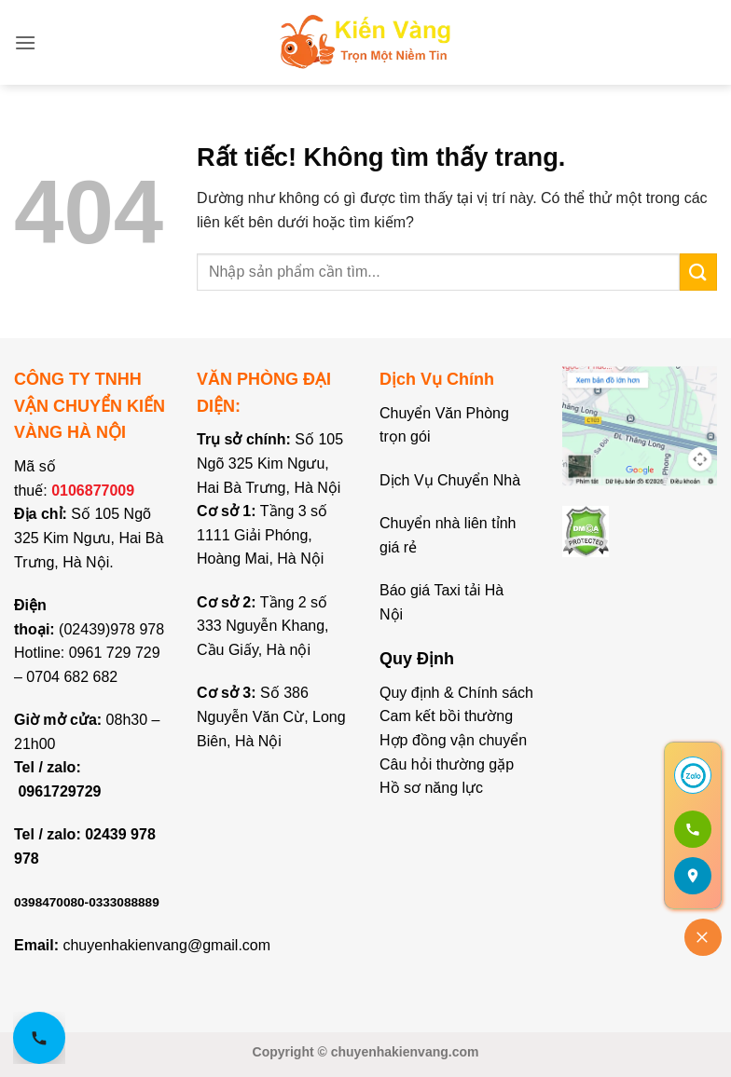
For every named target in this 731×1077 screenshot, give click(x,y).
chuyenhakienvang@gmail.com (166, 945)
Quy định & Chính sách (456, 693)
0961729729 (59, 791)
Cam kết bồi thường (446, 716)
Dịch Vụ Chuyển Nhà (449, 480)
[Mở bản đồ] (692, 875)
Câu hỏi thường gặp (446, 764)
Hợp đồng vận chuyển (453, 740)
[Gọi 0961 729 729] (692, 829)
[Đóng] (703, 937)
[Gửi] (698, 271)
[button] (25, 42)
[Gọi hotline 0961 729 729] (39, 1038)
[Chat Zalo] (692, 775)
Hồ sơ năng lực (431, 788)
